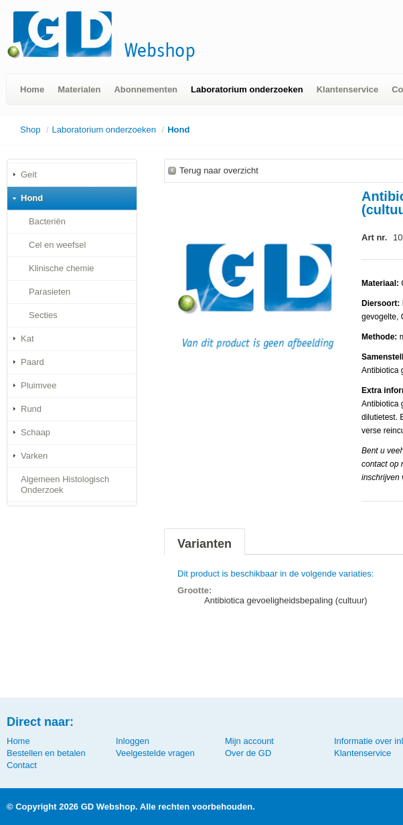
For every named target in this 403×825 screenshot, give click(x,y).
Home (32, 89)
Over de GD (248, 753)
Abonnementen (145, 89)
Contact (22, 765)
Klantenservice (348, 89)
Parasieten (49, 292)
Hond (178, 130)
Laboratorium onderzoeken (247, 89)
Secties (43, 315)
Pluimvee (38, 385)
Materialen (79, 89)
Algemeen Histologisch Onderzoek (65, 484)
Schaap (35, 432)
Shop (30, 130)
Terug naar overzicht (218, 170)
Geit (29, 174)
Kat (27, 338)
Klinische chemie (61, 268)
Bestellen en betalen (46, 753)
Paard (32, 362)
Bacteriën (47, 221)
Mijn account (249, 741)
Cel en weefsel (57, 245)
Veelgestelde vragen (155, 753)
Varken (34, 456)
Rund (31, 409)
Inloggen (132, 741)
